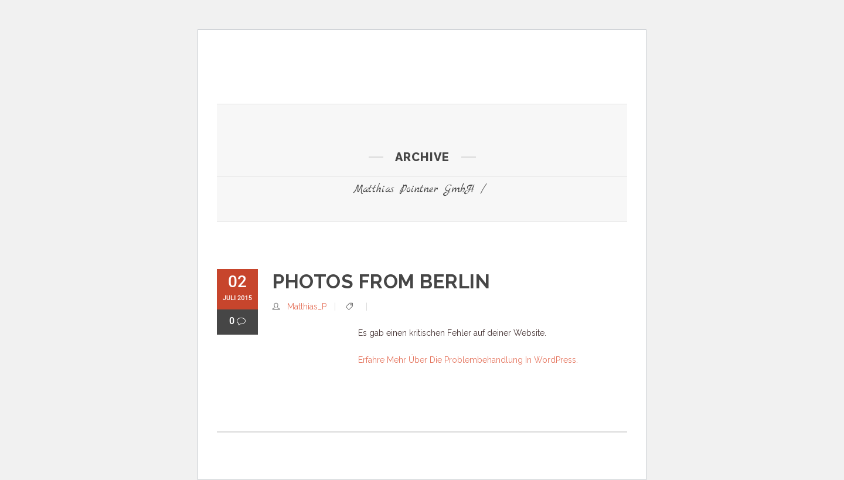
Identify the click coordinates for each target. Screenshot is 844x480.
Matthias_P (306, 306)
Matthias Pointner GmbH (414, 189)
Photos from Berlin (381, 281)
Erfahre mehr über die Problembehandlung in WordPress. (468, 360)
